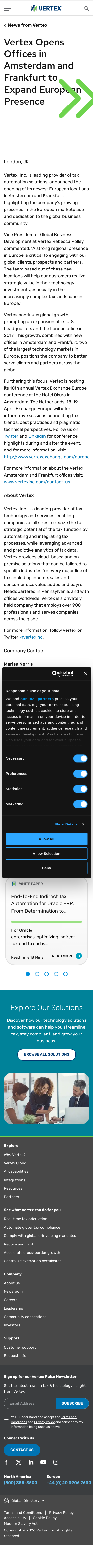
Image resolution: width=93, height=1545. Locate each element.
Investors (12, 1325)
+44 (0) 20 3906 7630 (69, 1482)
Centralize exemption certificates (32, 1261)
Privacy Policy (44, 1422)
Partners (11, 1197)
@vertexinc (31, 637)
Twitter (11, 436)
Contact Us (22, 1450)
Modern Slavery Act (21, 1523)
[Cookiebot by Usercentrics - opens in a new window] (54, 674)
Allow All (46, 839)
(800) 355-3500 (20, 1482)
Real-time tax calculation (25, 1219)
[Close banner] (85, 673)
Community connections (25, 1317)
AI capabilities (16, 1171)
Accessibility (15, 1518)
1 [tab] (28, 974)
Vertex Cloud (15, 1163)
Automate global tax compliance (32, 1227)
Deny (46, 868)
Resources (13, 1188)
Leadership (13, 1308)
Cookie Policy (45, 1518)
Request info (15, 1355)
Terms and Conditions (23, 1512)
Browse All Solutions (46, 1054)
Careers (10, 1300)
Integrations (14, 1180)
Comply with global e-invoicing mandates (40, 1235)
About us (12, 1283)
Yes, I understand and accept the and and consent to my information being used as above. (47, 1422)
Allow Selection (46, 853)
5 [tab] (65, 974)
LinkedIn (37, 436)
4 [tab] (56, 974)
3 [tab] (46, 974)
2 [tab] (37, 974)
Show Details (66, 824)
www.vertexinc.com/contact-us (37, 482)
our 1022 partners (37, 699)
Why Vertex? (14, 1155)
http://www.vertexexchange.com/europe (47, 457)
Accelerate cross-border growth (32, 1252)
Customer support (20, 1347)
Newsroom (13, 1291)
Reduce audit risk (19, 1244)
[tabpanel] (46, 917)
